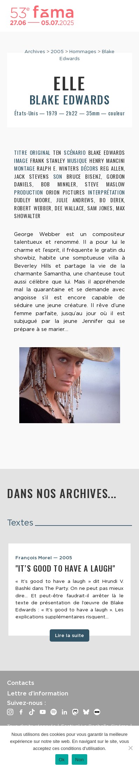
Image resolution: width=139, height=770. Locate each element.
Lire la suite (69, 635)
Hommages (82, 51)
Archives (35, 51)
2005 (57, 51)
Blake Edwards (69, 99)
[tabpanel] (69, 589)
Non (79, 759)
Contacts (20, 682)
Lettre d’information (37, 693)
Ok (62, 759)
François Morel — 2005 (43, 557)
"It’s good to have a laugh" (65, 568)
